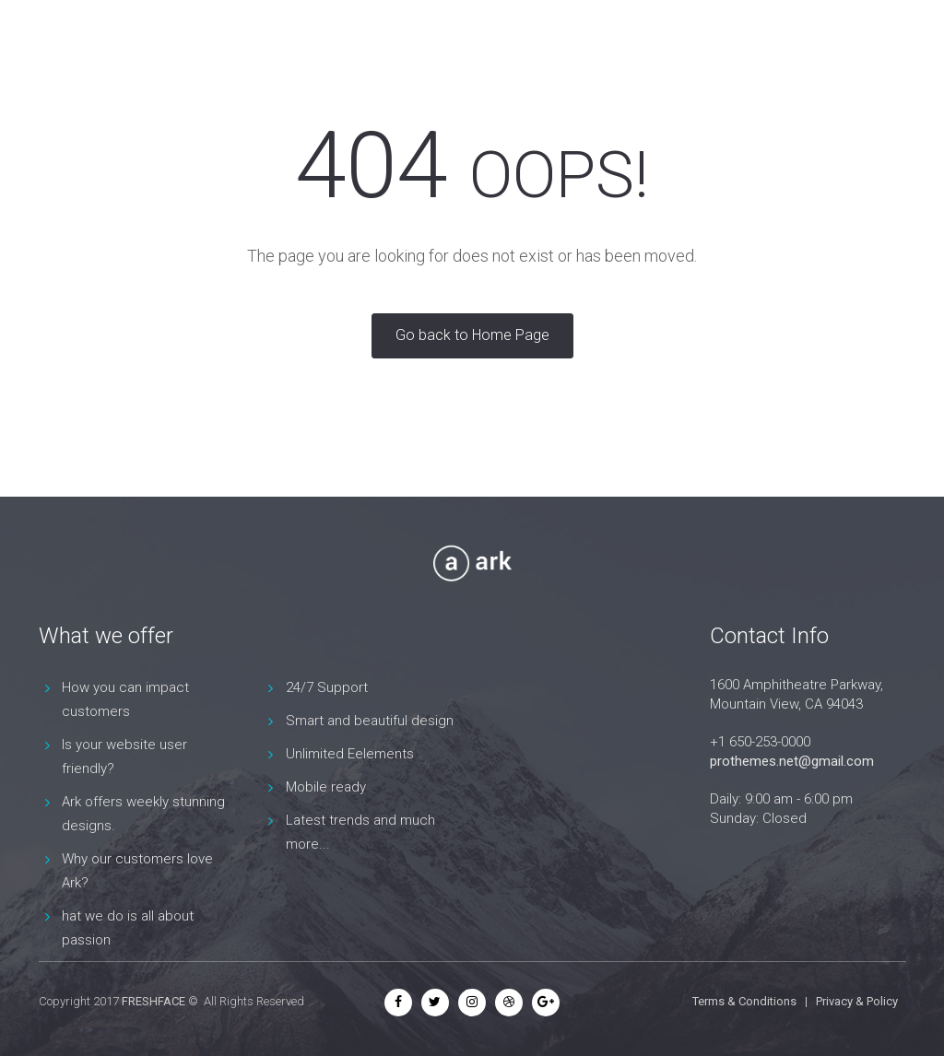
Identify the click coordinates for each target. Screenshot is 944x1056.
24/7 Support (327, 687)
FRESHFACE (153, 1001)
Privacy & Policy (857, 1001)
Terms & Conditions (744, 1001)
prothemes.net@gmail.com (792, 761)
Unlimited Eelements (350, 753)
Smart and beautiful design (370, 720)
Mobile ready (326, 787)
